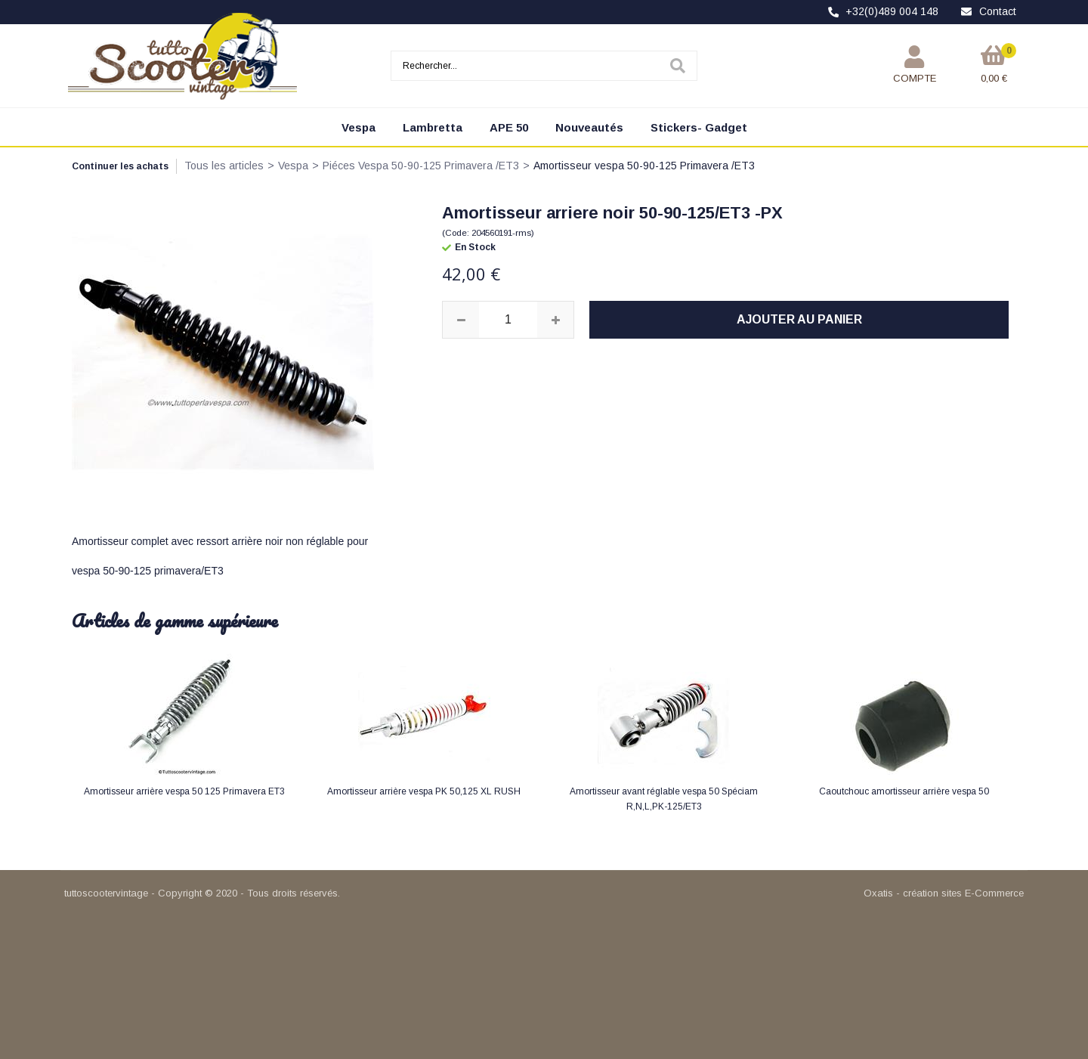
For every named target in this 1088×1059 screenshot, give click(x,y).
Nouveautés (589, 127)
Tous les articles (224, 165)
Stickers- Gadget (699, 127)
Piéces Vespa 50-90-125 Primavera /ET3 (421, 165)
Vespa (359, 127)
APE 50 (509, 127)
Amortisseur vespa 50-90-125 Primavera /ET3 (644, 165)
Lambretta (432, 127)
